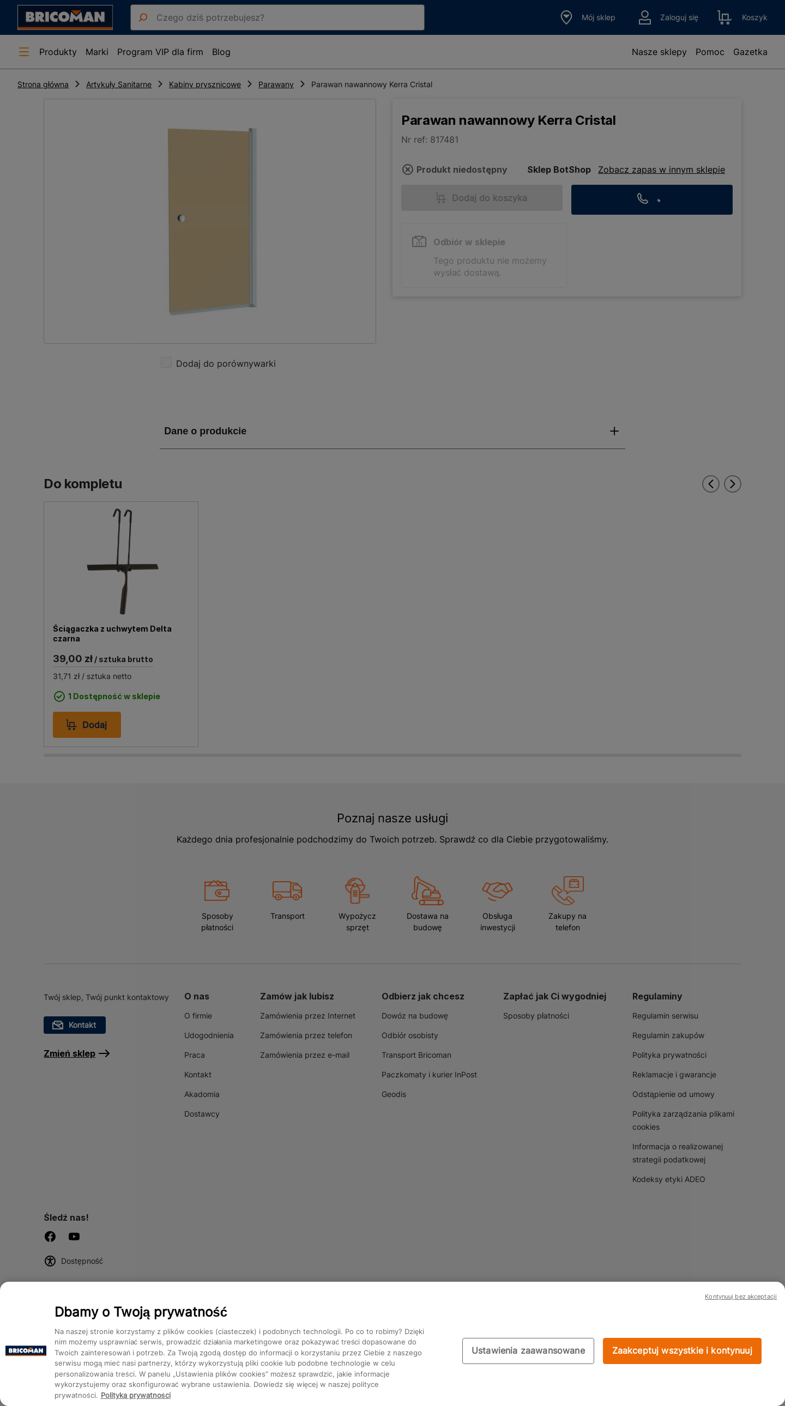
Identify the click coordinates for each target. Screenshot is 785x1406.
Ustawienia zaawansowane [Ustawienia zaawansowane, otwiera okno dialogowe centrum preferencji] (528, 1350)
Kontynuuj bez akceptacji (741, 1296)
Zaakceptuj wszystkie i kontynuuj (682, 1350)
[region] (392, 1344)
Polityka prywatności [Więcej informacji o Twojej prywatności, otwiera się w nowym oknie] (136, 1395)
